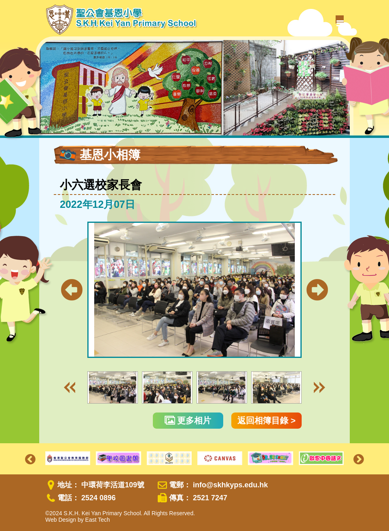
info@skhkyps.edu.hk (230, 485)
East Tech (97, 519)
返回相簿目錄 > (266, 420)
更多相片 (188, 420)
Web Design (60, 519)
